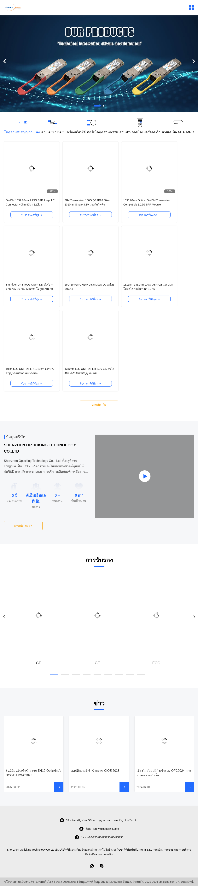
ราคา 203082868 (66, 881)
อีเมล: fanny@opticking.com (99, 828)
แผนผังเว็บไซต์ (44, 881)
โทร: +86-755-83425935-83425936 (99, 837)
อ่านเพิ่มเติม (99, 404)
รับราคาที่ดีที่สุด (32, 215)
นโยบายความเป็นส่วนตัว (19, 881)
